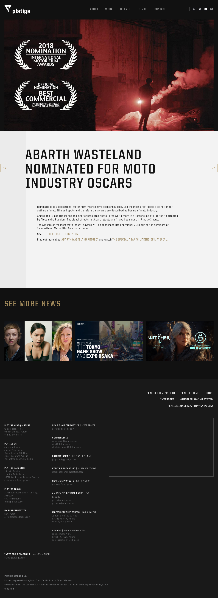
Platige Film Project (161, 393)
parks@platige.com (62, 500)
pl (174, 9)
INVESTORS (167, 399)
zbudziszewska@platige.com (66, 447)
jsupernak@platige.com (64, 459)
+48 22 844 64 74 (13, 435)
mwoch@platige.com (14, 558)
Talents (125, 9)
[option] (38, 341)
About (94, 9)
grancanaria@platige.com (17, 480)
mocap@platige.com (62, 521)
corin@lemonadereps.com (17, 517)
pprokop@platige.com (63, 429)
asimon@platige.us (14, 450)
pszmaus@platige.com (63, 503)
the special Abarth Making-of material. (140, 239)
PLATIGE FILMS (190, 393)
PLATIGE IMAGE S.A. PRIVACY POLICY (191, 405)
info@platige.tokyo (14, 502)
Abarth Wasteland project (80, 239)
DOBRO (209, 393)
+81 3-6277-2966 (12, 499)
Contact (160, 9)
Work (109, 9)
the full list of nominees (60, 234)
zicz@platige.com (61, 444)
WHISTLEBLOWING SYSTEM (197, 399)
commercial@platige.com (65, 441)
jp (185, 9)
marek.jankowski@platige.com (67, 472)
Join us (142, 9)
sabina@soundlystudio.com (66, 540)
